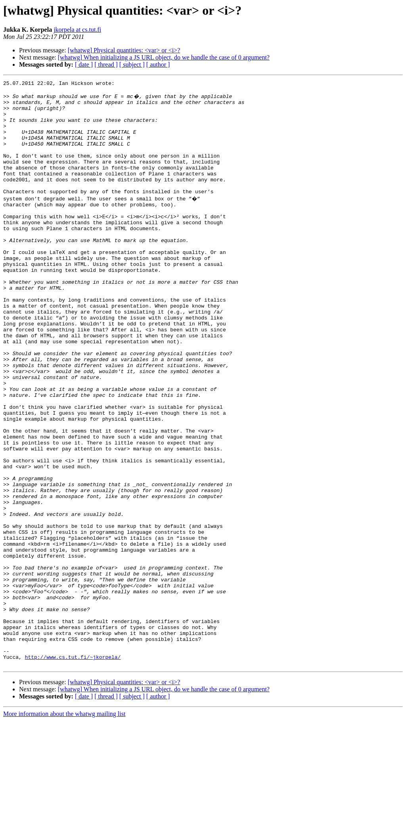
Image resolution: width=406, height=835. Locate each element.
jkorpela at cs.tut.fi (77, 29)
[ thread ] (106, 64)
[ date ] (84, 64)
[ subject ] (132, 64)
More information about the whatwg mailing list (64, 828)
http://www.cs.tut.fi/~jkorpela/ (73, 769)
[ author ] (158, 64)
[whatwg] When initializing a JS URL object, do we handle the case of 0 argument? (164, 57)
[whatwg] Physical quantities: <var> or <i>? (124, 50)
